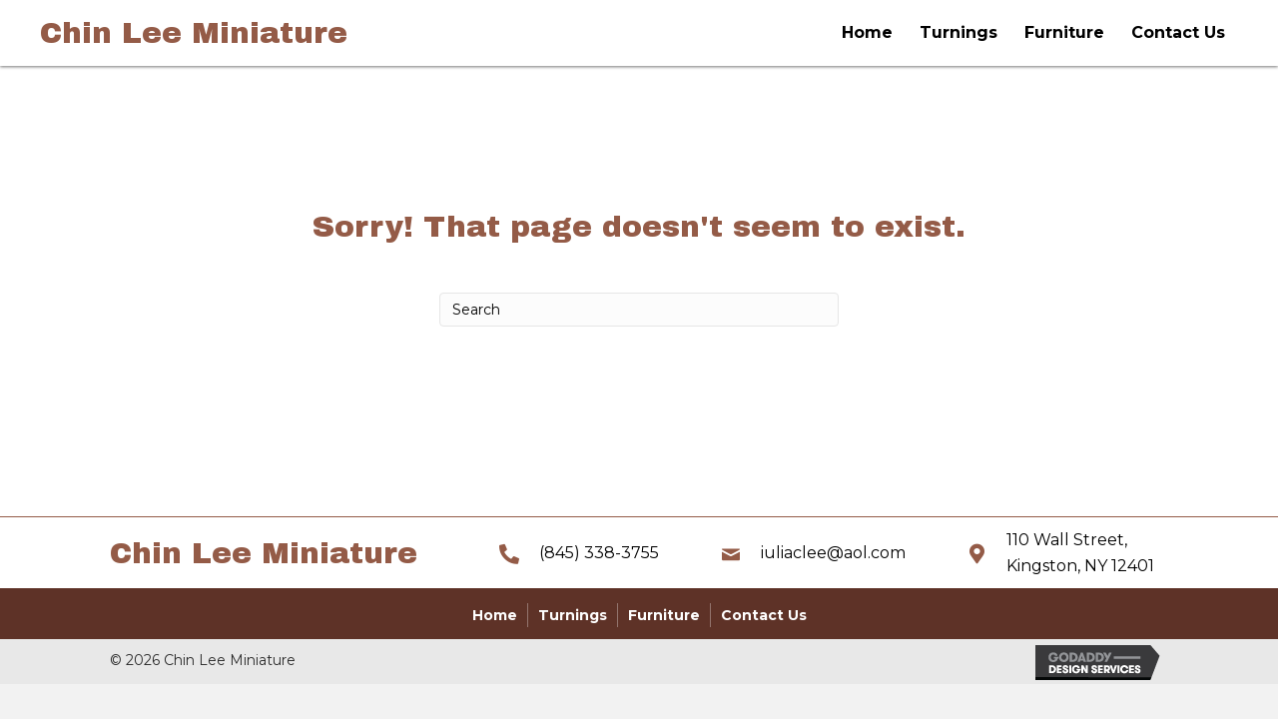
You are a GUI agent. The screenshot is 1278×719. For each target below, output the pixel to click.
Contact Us (1178, 32)
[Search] (639, 310)
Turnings (958, 32)
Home (867, 32)
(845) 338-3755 (599, 552)
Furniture (1064, 32)
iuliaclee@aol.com (833, 552)
